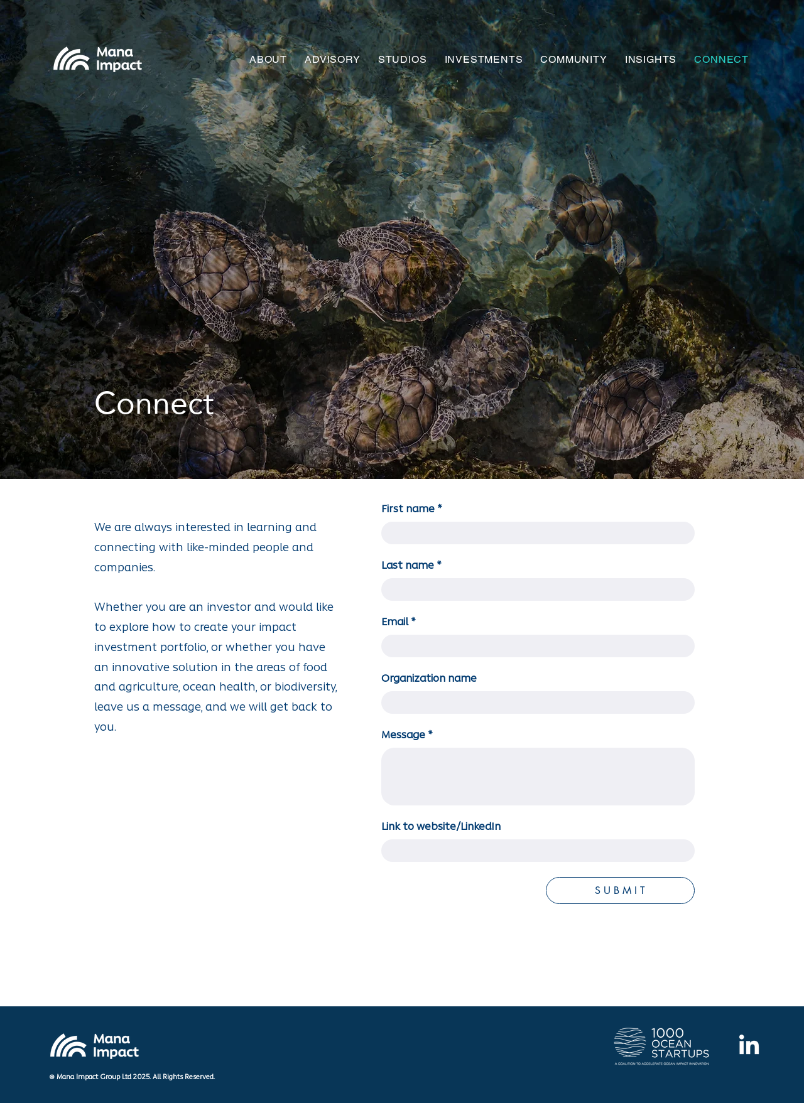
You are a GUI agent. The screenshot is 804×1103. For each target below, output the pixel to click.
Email (398, 623)
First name (411, 510)
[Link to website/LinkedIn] (534, 850)
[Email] (534, 646)
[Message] (538, 776)
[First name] (534, 533)
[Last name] (534, 589)
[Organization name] (534, 702)
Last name (411, 566)
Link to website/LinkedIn (441, 827)
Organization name (429, 679)
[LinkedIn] (749, 1046)
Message (407, 736)
